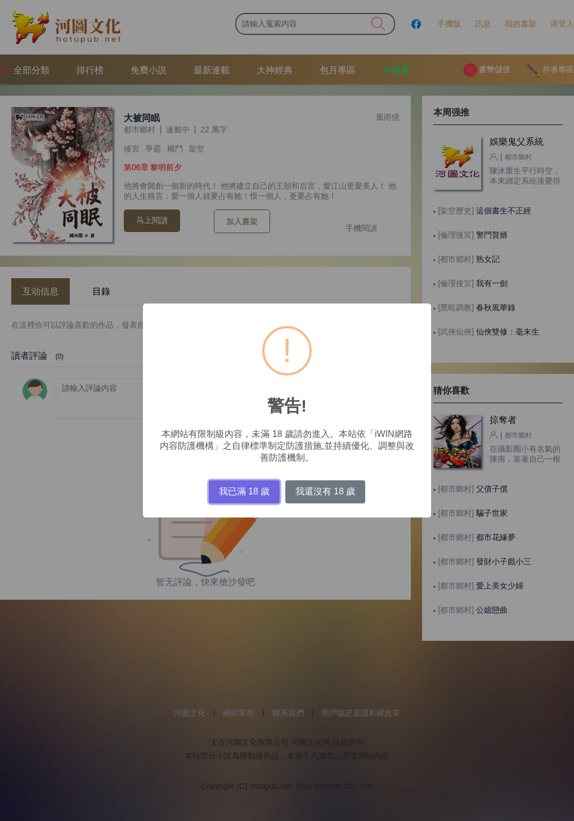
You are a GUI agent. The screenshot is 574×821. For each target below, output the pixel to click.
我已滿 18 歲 (244, 491)
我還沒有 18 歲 (325, 491)
